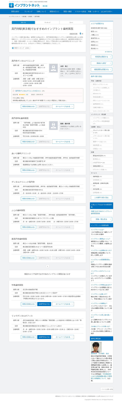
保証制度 (96, 145)
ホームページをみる (71, 108)
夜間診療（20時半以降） (101, 183)
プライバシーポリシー (60, 395)
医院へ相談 (68, 11)
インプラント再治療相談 (101, 121)
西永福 (94, 48)
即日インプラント (99, 84)
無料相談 (96, 176)
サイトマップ (109, 395)
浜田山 (94, 41)
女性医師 (96, 180)
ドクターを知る (80, 11)
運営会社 (49, 395)
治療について (41, 11)
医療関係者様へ (89, 395)
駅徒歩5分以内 (98, 155)
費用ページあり (98, 142)
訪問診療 (96, 192)
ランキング (28, 11)
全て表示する (108, 51)
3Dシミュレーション (100, 100)
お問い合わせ (99, 395)
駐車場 (95, 159)
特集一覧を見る (101, 219)
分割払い (96, 149)
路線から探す (101, 63)
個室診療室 (97, 166)
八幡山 (95, 35)
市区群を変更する (101, 57)
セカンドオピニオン (100, 111)
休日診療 (96, 189)
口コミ (71, 23)
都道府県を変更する (101, 69)
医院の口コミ (54, 11)
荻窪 (94, 31)
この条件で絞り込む (101, 197)
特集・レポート (93, 11)
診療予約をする (47, 306)
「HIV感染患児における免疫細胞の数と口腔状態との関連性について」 (101, 376)
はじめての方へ (106, 11)
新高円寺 (95, 38)
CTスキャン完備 (98, 169)
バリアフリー (97, 162)
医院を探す (15, 11)
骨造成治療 (97, 97)
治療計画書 (97, 107)
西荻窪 (94, 45)
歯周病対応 (97, 104)
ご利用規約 (72, 395)
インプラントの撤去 (100, 118)
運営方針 (80, 395)
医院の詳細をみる (23, 108)
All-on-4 (95, 93)
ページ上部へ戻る (107, 389)
